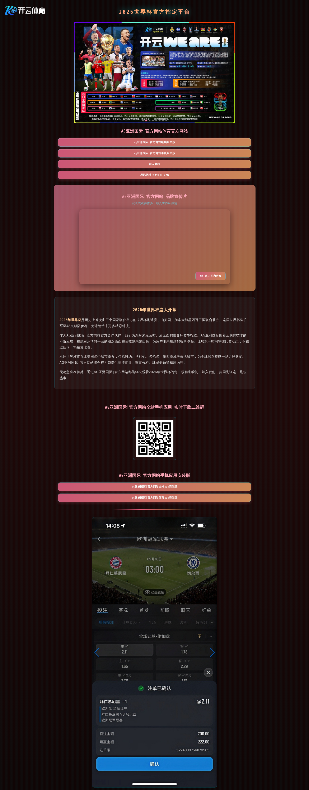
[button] (97, 618)
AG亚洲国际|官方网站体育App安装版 (178, 461)
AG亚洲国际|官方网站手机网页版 (130, 145)
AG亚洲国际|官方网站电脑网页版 (82, 145)
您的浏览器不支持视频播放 (154, 219)
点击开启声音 (210, 248)
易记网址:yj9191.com (227, 145)
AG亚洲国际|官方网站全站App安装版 (130, 461)
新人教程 (178, 145)
